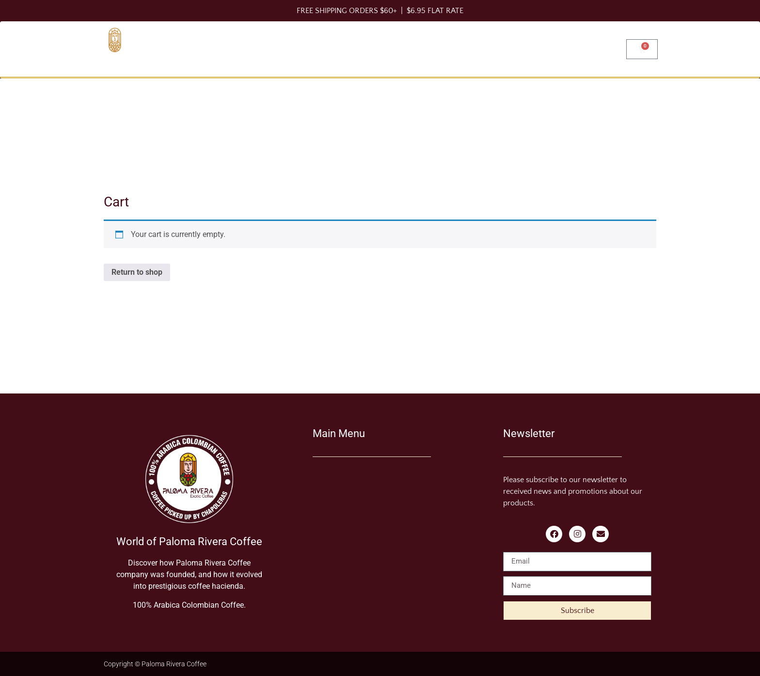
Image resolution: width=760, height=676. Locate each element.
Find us (592, 48)
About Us (534, 48)
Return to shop (136, 272)
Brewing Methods (407, 48)
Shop (333, 48)
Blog (481, 48)
